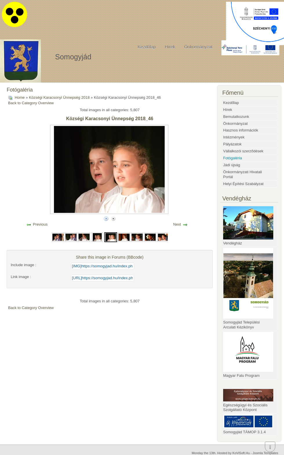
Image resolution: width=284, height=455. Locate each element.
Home (20, 97)
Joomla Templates (265, 453)
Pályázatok (232, 144)
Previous (40, 224)
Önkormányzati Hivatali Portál (242, 174)
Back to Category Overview (31, 103)
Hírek (170, 46)
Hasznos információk (240, 130)
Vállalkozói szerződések (243, 151)
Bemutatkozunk (236, 116)
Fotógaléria (232, 158)
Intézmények (234, 137)
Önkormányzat (198, 46)
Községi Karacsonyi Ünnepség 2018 (59, 97)
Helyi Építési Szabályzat (243, 184)
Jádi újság (231, 165)
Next (177, 224)
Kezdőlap (147, 46)
